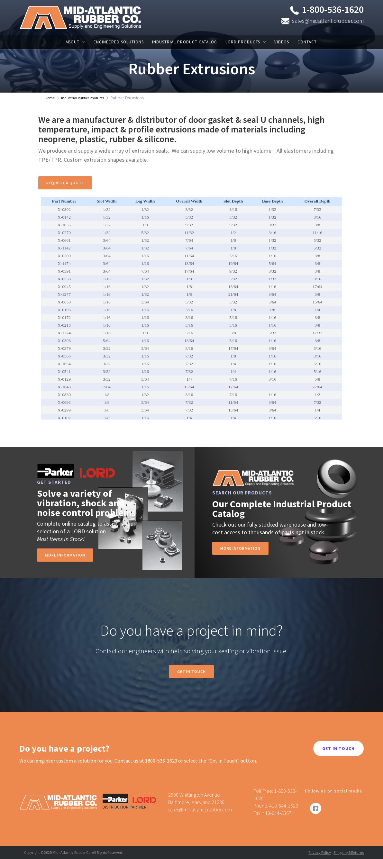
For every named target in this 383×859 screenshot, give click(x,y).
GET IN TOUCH (338, 748)
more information (65, 555)
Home (50, 97)
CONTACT (307, 42)
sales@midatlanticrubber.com (328, 20)
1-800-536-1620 (333, 9)
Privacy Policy (319, 852)
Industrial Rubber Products (82, 97)
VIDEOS (281, 42)
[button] (75, 42)
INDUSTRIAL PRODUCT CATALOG (184, 42)
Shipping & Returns (348, 852)
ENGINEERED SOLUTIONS (119, 42)
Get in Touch (191, 671)
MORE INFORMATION (240, 548)
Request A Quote (65, 182)
